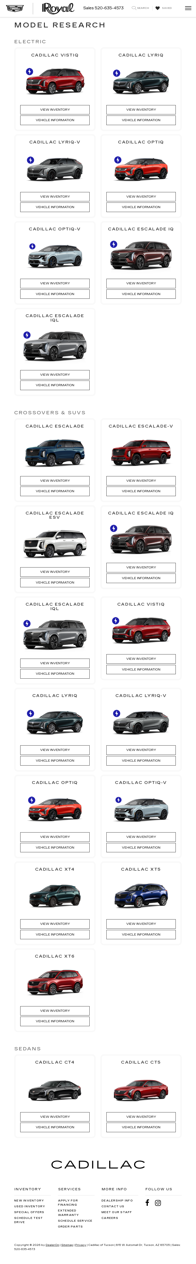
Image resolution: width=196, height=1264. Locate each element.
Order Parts (70, 1226)
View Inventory (55, 110)
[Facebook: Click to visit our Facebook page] (149, 1203)
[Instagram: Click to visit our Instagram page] (160, 1203)
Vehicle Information (55, 120)
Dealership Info (117, 1200)
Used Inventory (29, 1206)
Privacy (80, 1245)
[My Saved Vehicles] (163, 8)
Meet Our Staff (116, 1212)
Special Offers (29, 1212)
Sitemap (67, 1245)
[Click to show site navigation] (186, 8)
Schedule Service (75, 1220)
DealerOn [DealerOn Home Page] (52, 1245)
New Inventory (29, 1200)
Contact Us (113, 1206)
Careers (109, 1218)
